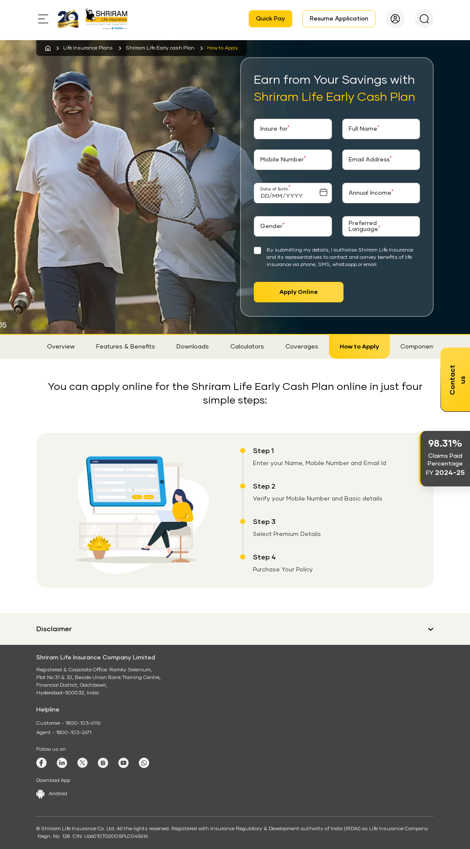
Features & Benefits (125, 347)
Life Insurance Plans (88, 48)
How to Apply (359, 347)
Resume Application (339, 19)
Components (419, 347)
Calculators (247, 347)
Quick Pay (270, 19)
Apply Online (298, 292)
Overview (61, 347)
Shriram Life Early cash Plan (160, 48)
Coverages (301, 347)
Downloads (192, 347)
